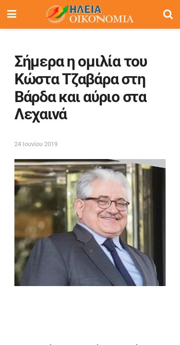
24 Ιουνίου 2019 (36, 144)
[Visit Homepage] (90, 14)
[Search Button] (168, 14)
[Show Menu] (11, 14)
